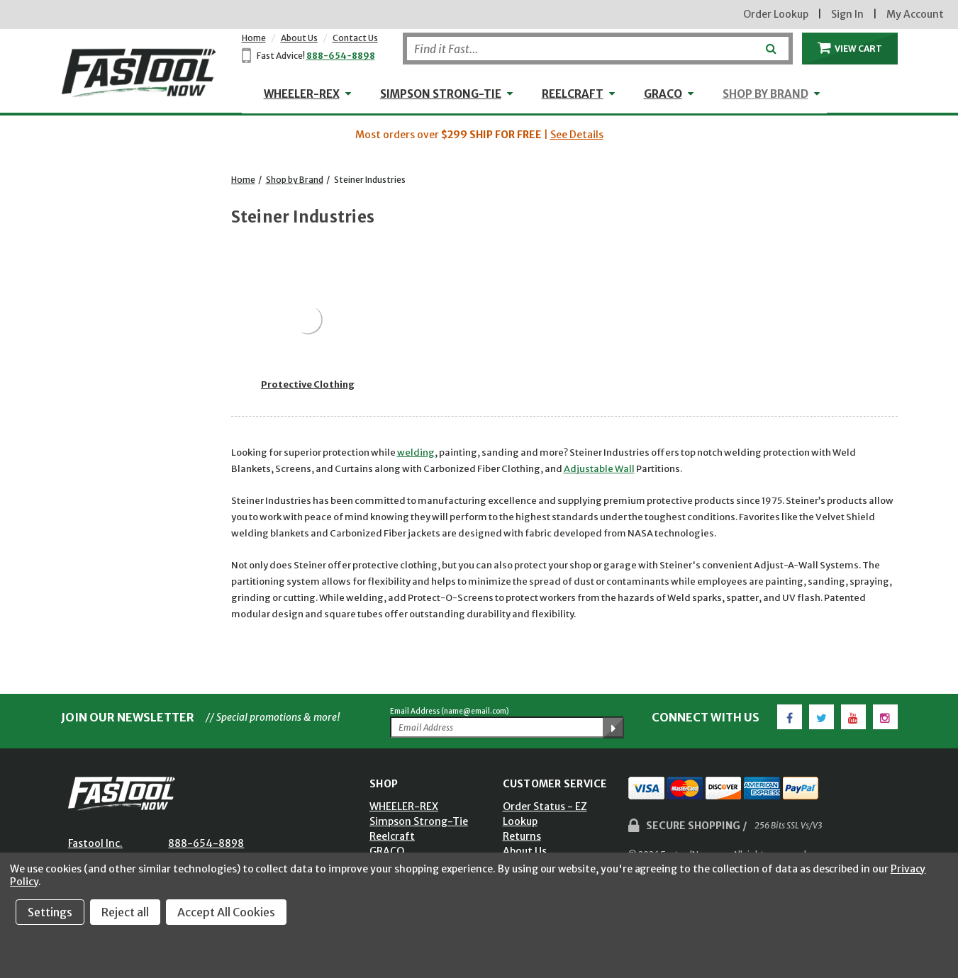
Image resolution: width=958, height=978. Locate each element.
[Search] (598, 48)
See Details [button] (576, 134)
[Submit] (770, 43)
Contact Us (355, 38)
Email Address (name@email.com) (449, 711)
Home (254, 38)
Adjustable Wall (599, 469)
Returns (522, 836)
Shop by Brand (765, 94)
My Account (915, 14)
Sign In (847, 14)
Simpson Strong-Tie (440, 94)
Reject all (125, 912)
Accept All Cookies (226, 912)
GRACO (663, 94)
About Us (299, 38)
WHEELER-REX (302, 94)
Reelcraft (572, 94)
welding (416, 452)
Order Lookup (775, 14)
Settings (50, 912)
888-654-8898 (340, 55)
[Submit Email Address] (613, 727)
